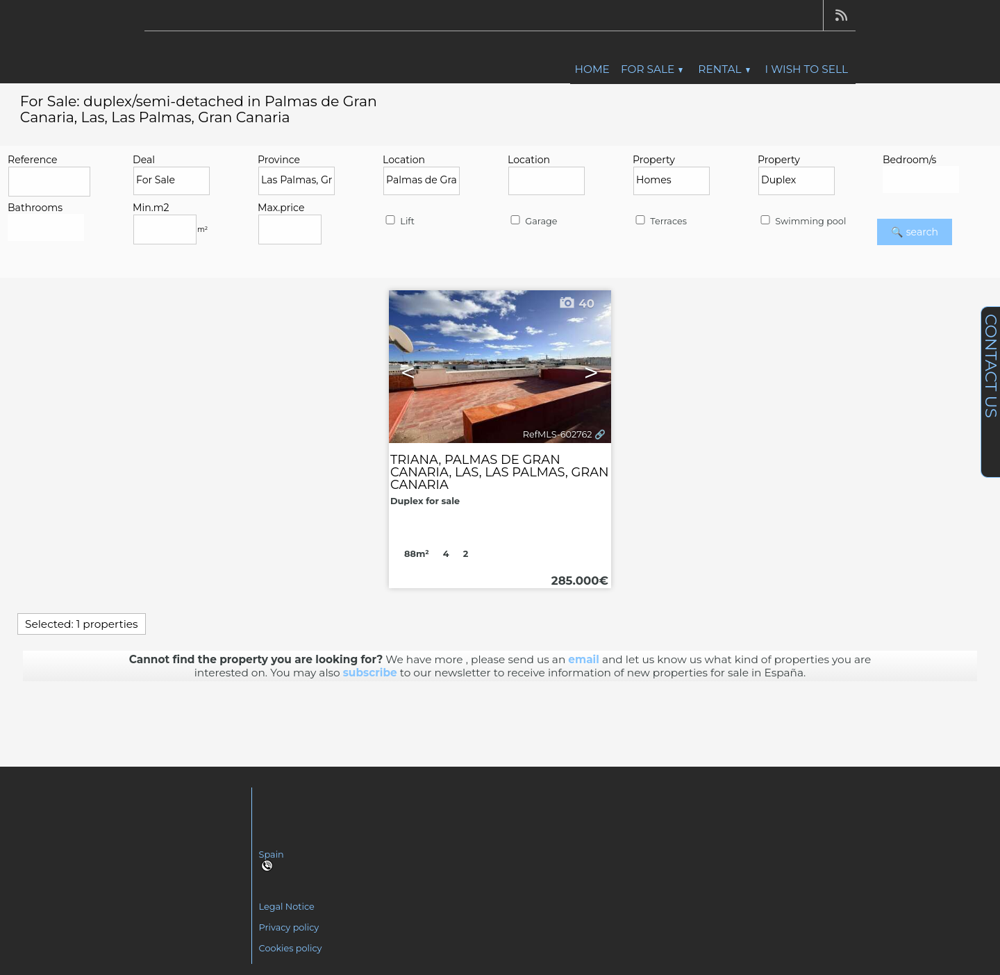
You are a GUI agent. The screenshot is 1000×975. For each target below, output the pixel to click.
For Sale (652, 69)
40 (576, 303)
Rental (723, 69)
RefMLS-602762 (557, 434)
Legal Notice (287, 906)
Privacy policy (289, 927)
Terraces (660, 221)
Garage (532, 221)
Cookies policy (290, 948)
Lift (399, 221)
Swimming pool (802, 221)
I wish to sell (806, 69)
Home (592, 69)
